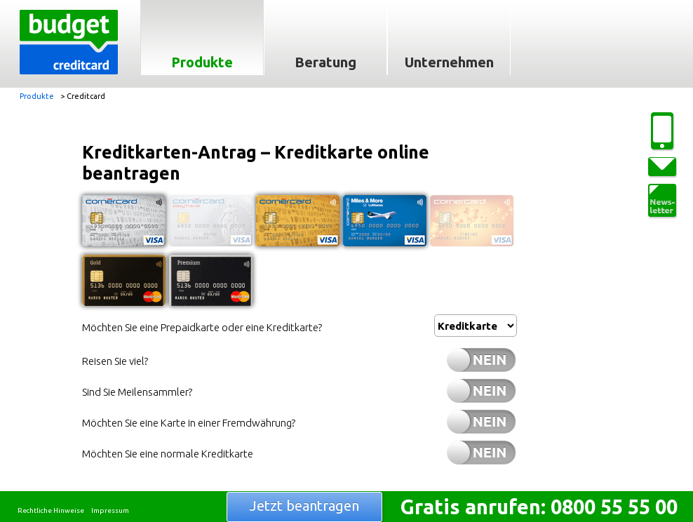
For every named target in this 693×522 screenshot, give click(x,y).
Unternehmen (449, 62)
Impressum (110, 510)
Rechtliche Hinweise (51, 510)
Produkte (202, 62)
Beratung (325, 62)
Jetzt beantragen (304, 505)
